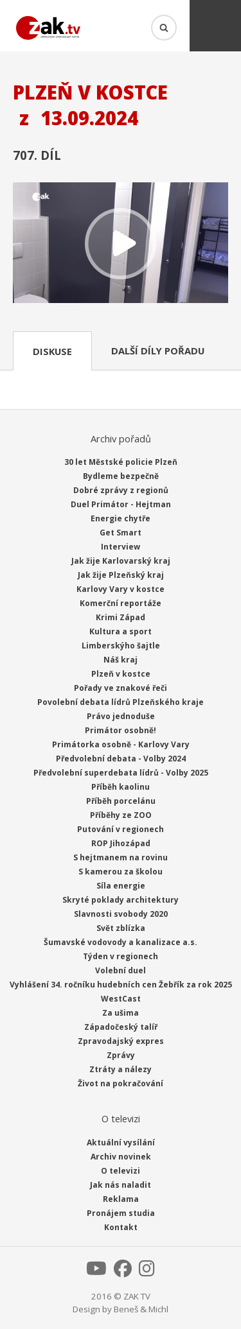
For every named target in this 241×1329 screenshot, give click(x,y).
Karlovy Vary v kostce (120, 589)
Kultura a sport (120, 631)
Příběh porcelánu (121, 800)
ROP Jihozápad (120, 843)
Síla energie (120, 885)
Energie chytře (120, 518)
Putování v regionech (120, 829)
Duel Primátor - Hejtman (121, 504)
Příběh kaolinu (120, 786)
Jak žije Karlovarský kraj (120, 560)
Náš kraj (120, 659)
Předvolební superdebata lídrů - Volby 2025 (120, 772)
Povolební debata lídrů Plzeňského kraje (120, 702)
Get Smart (120, 532)
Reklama (121, 1199)
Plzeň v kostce (120, 673)
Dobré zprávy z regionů (120, 490)
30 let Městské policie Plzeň (120, 461)
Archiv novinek (121, 1156)
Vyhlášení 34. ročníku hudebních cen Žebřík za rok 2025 (121, 984)
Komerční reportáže (120, 603)
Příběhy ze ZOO (121, 815)
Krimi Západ (120, 617)
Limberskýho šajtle (121, 645)
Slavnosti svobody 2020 (121, 913)
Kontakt (121, 1227)
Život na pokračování (120, 1083)
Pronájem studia (121, 1213)
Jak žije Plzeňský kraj (121, 574)
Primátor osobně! (120, 730)
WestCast (121, 998)
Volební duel (120, 970)
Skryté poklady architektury (120, 899)
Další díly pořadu (157, 350)
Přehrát (120, 244)
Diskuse (52, 351)
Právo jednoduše (121, 716)
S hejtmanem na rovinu (120, 857)
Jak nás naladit (120, 1184)
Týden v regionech (120, 956)
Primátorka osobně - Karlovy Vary (121, 744)
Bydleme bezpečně (121, 476)
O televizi (120, 1170)
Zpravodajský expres (121, 1041)
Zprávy (121, 1055)
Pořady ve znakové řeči (120, 687)
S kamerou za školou (120, 871)
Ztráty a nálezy (120, 1069)
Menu (215, 25)
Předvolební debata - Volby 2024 (121, 758)
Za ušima (120, 1012)
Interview (120, 546)
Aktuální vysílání (121, 1142)
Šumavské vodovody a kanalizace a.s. (120, 942)
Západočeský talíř (120, 1026)
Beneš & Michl (141, 1309)
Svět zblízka (120, 928)
